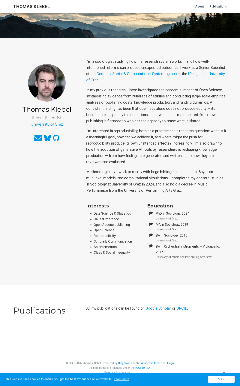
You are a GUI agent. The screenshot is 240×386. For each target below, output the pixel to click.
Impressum (123, 372)
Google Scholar (158, 308)
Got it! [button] (221, 379)
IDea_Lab (196, 74)
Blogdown (124, 363)
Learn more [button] (121, 379)
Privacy (108, 372)
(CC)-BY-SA (142, 367)
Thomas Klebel (31, 6)
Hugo (170, 363)
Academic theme (151, 363)
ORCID (181, 308)
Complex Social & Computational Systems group (137, 74)
